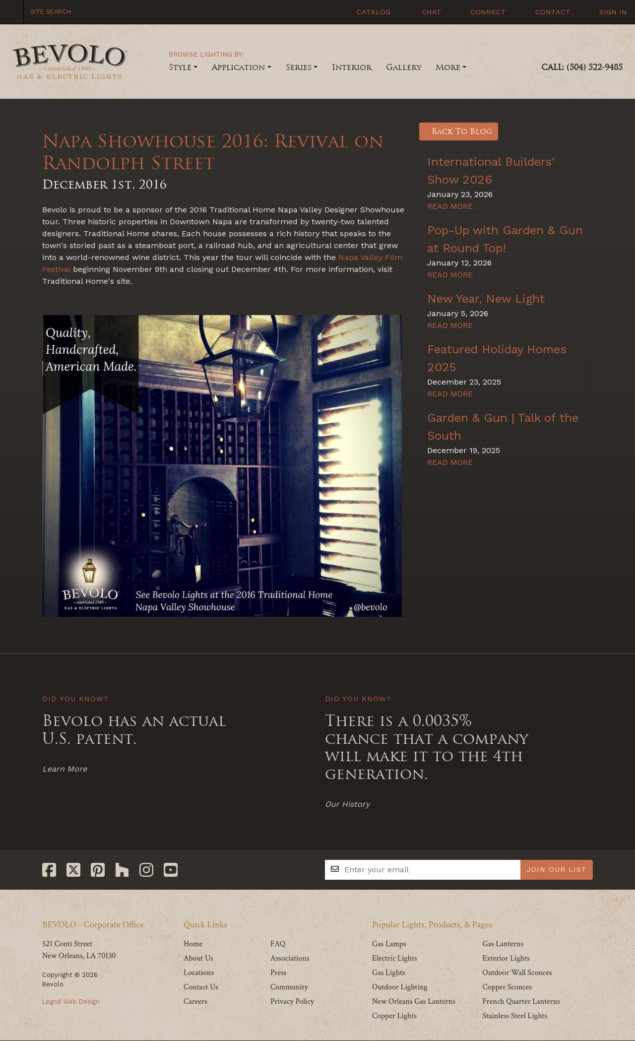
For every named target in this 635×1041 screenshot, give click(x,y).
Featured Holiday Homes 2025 (497, 358)
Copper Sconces (507, 987)
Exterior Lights (505, 958)
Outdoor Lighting (400, 987)
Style (180, 67)
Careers (195, 1001)
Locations (199, 973)
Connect (483, 12)
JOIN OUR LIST (556, 869)
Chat (425, 12)
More (448, 67)
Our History (347, 804)
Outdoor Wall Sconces (517, 973)
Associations (290, 958)
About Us (198, 958)
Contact (547, 12)
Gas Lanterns (502, 944)
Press (278, 973)
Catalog (368, 12)
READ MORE (450, 206)
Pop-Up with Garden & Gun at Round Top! (505, 239)
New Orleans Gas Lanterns (413, 1001)
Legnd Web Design (71, 1001)
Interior (352, 67)
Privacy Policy (292, 1001)
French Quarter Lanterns (521, 1001)
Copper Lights (394, 1016)
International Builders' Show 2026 (491, 171)
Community (289, 987)
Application (238, 67)
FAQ (277, 944)
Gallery (403, 67)
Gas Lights (388, 973)
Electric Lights (394, 958)
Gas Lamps (389, 944)
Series (299, 67)
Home (193, 944)
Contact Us (201, 987)
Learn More (64, 769)
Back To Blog (458, 131)
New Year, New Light (486, 299)
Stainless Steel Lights (514, 1016)
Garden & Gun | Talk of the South (502, 427)
